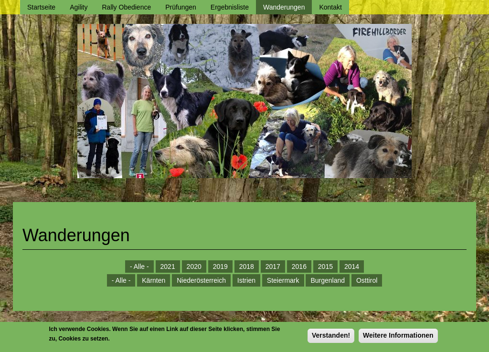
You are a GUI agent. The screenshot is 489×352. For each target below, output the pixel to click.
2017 (273, 266)
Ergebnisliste (230, 7)
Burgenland (327, 280)
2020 (194, 266)
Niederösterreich (201, 280)
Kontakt (330, 7)
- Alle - (139, 266)
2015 (325, 266)
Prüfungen (180, 7)
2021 (167, 266)
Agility (78, 7)
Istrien (246, 280)
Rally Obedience (126, 7)
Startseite (41, 7)
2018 (246, 266)
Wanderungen (284, 7)
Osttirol (366, 280)
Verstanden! (331, 337)
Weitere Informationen (398, 337)
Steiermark (283, 280)
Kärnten (153, 280)
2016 (299, 266)
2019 (220, 266)
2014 (351, 266)
